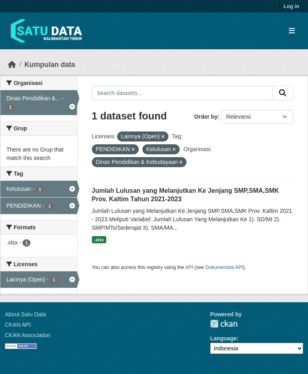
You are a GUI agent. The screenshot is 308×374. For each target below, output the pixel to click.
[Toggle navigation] (292, 31)
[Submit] (282, 93)
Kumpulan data (49, 65)
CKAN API (18, 324)
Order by (205, 116)
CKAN (223, 323)
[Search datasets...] (182, 93)
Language (223, 338)
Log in (291, 6)
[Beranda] (12, 65)
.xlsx (98, 239)
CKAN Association (28, 335)
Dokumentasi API (224, 267)
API (189, 267)
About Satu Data (25, 314)
